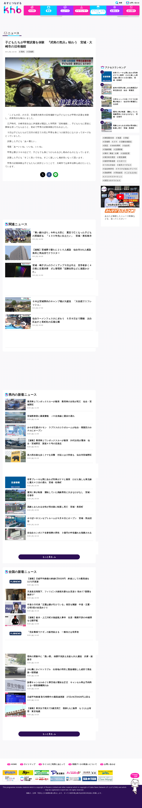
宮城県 (31, 52)
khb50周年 (115, 146)
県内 (22, 52)
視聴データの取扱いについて (84, 764)
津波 (127, 138)
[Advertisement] (51, 288)
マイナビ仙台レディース (127, 169)
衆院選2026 (109, 138)
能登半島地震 (109, 162)
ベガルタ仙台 (109, 166)
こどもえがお (131, 173)
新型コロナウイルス (112, 181)
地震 (119, 138)
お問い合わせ (109, 764)
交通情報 (118, 150)
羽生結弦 (118, 173)
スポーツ (122, 162)
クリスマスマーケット (113, 177)
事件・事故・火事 (111, 154)
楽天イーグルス (124, 166)
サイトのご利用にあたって (53, 764)
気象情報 (108, 150)
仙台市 (127, 146)
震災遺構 (122, 158)
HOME (14, 764)
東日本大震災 (109, 158)
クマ (115, 142)
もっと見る (48, 558)
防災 (106, 146)
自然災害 (126, 154)
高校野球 (108, 173)
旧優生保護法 (126, 142)
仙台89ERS (109, 169)
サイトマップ (29, 764)
